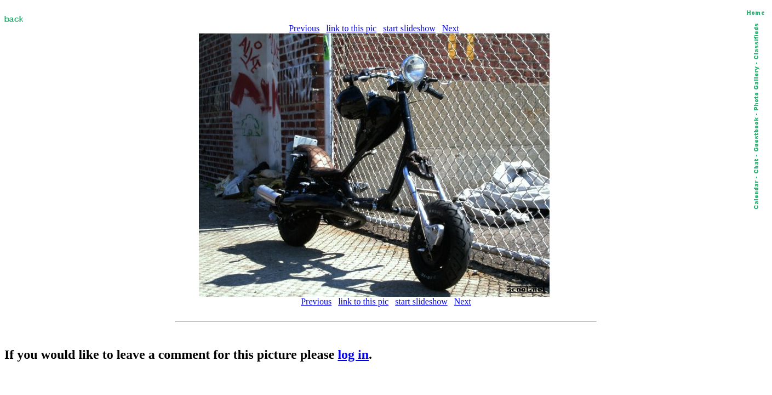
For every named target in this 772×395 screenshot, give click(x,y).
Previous (304, 28)
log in (353, 354)
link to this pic (351, 28)
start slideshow (409, 28)
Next (450, 28)
